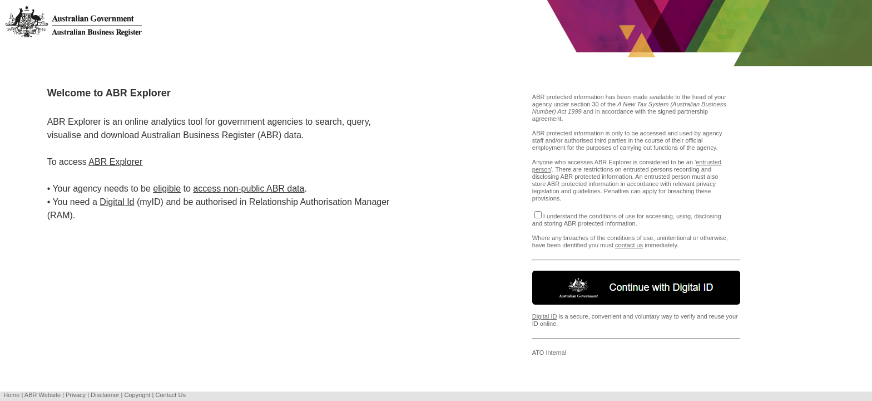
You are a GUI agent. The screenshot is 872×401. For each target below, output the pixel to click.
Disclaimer (105, 395)
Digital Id (117, 202)
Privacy (76, 395)
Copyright (137, 395)
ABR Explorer (115, 162)
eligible (167, 188)
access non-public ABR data (248, 188)
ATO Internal (549, 352)
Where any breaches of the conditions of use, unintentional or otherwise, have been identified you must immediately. (636, 247)
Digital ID (544, 316)
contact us (629, 245)
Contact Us (170, 395)
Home (11, 395)
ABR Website (42, 395)
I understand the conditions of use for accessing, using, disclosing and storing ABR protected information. (626, 220)
